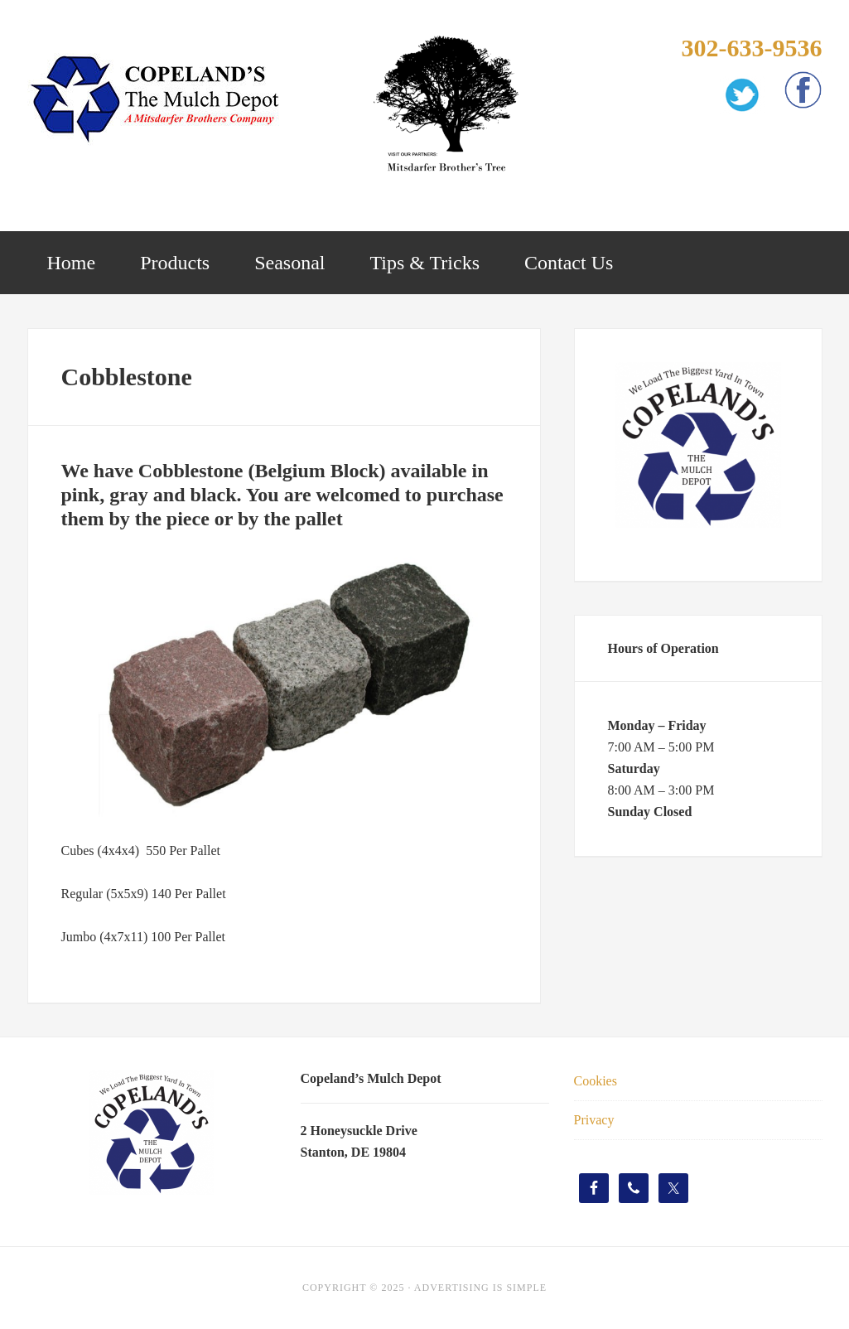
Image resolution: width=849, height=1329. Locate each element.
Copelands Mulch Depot (159, 99)
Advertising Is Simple (480, 1287)
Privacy (594, 1120)
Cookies (595, 1081)
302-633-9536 (751, 47)
